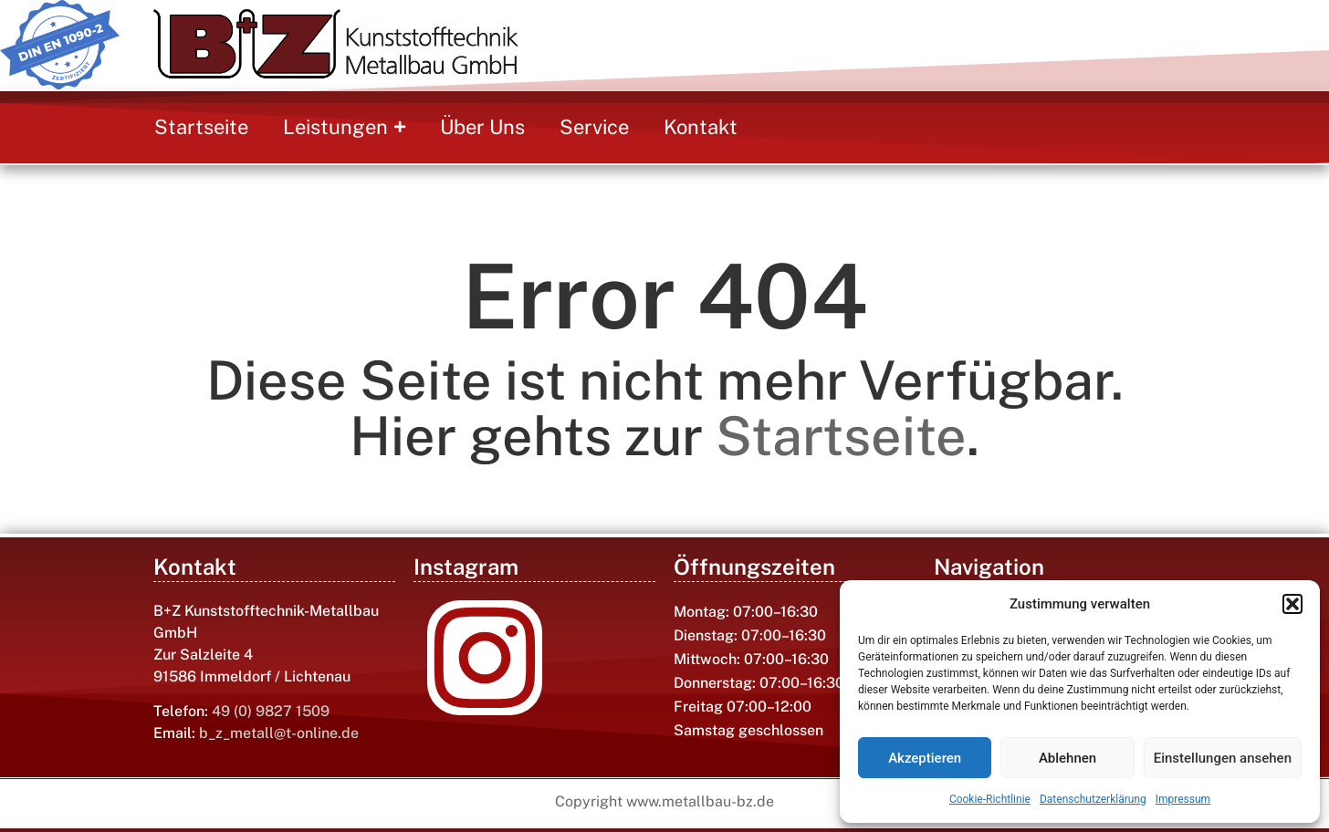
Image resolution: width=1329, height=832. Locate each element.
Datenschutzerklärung (1093, 799)
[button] (1292, 604)
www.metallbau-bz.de (700, 801)
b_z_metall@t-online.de (279, 733)
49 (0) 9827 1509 (271, 711)
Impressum (1183, 799)
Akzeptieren (924, 758)
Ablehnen (1067, 758)
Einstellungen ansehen (1223, 758)
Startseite (841, 435)
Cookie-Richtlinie (990, 799)
